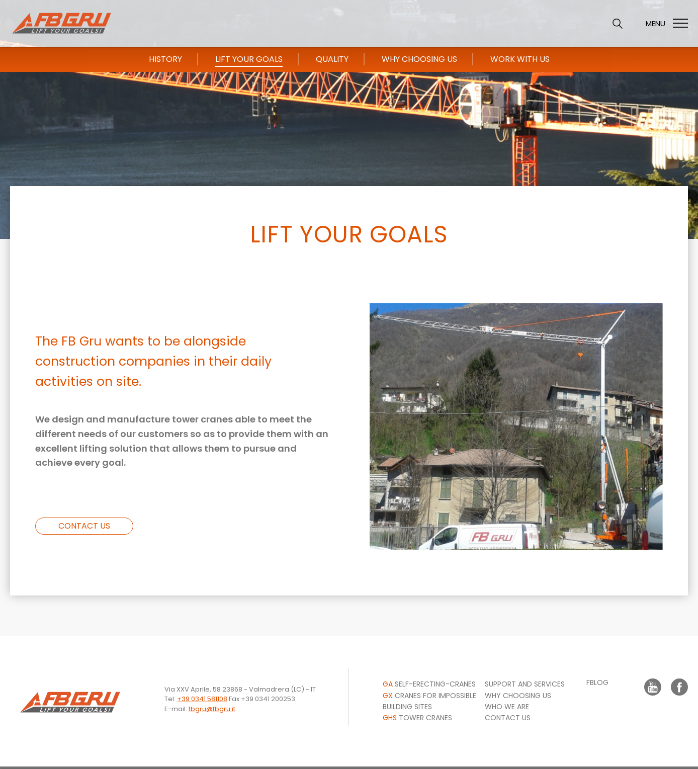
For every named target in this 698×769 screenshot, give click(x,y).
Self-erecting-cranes (429, 684)
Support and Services (525, 684)
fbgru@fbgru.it (212, 709)
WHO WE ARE (507, 707)
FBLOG (597, 682)
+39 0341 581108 (202, 699)
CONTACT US (84, 526)
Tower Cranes (417, 718)
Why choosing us (518, 696)
